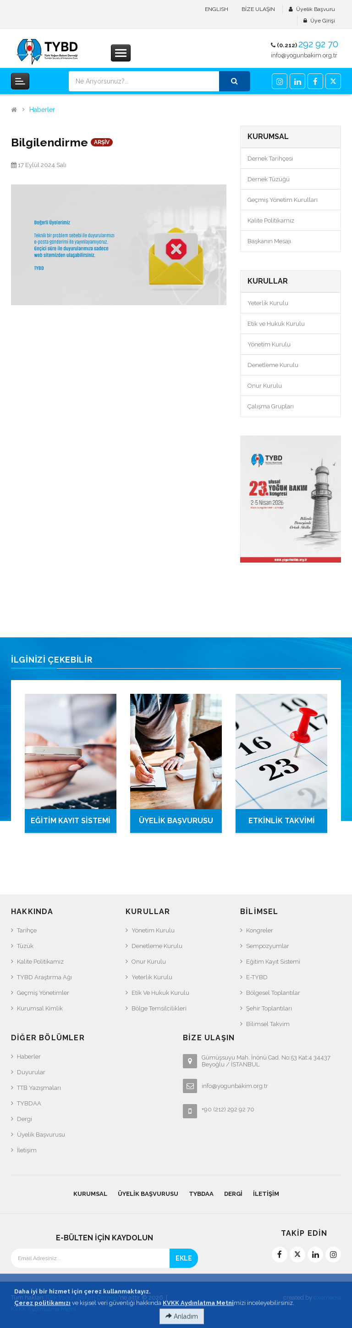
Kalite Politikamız (271, 220)
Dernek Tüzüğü (269, 179)
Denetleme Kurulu (273, 365)
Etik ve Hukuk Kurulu (276, 323)
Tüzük (25, 946)
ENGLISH (216, 9)
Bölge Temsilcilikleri (159, 1008)
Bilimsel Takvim (268, 1024)
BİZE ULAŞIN (258, 9)
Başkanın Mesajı (269, 241)
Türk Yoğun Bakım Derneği (82, 1297)
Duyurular (31, 1072)
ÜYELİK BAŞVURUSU (176, 820)
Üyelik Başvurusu (41, 1134)
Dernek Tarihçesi (270, 158)
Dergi (24, 1119)
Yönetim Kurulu (269, 344)
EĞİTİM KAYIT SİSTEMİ (70, 820)
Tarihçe (27, 930)
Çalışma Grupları (271, 406)
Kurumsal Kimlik (40, 1008)
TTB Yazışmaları (39, 1087)
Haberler (42, 110)
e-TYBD (257, 977)
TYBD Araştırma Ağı (44, 977)
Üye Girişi (322, 20)
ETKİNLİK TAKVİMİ (281, 820)
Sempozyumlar (267, 946)
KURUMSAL (90, 1193)
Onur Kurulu (265, 385)
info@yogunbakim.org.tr (304, 55)
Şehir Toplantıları (269, 1008)
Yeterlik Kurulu (268, 303)
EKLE (184, 1258)
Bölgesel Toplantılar (273, 992)
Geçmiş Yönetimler (43, 992)
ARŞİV (102, 142)
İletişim (27, 1150)
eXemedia (327, 1297)
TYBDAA (29, 1103)
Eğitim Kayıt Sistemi (273, 961)
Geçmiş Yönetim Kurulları (283, 199)
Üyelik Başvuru (315, 9)
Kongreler (259, 930)
